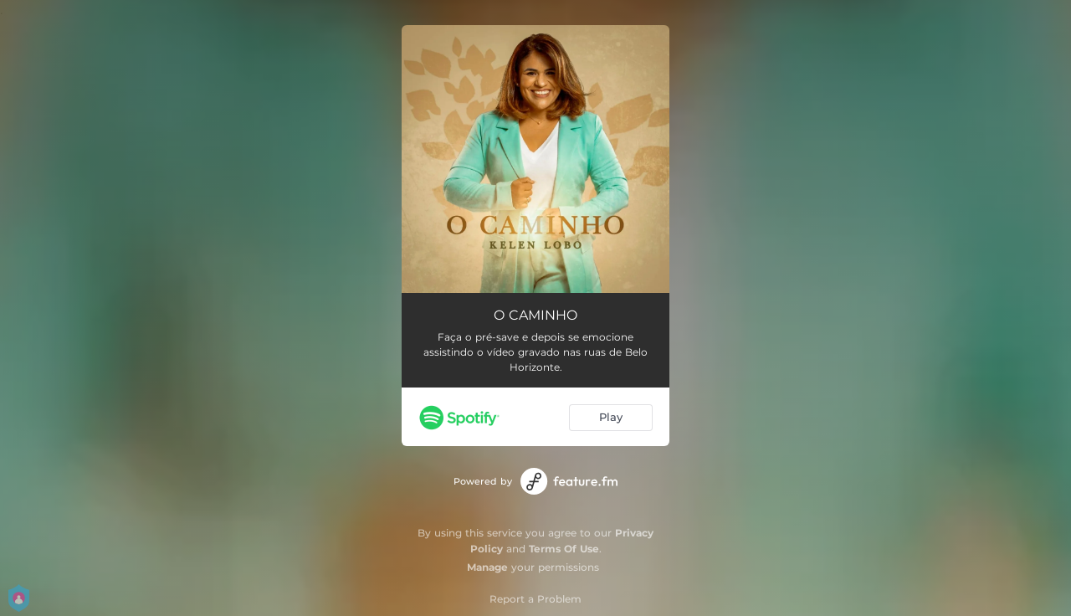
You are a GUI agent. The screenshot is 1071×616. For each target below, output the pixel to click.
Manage (487, 567)
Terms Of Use (564, 548)
